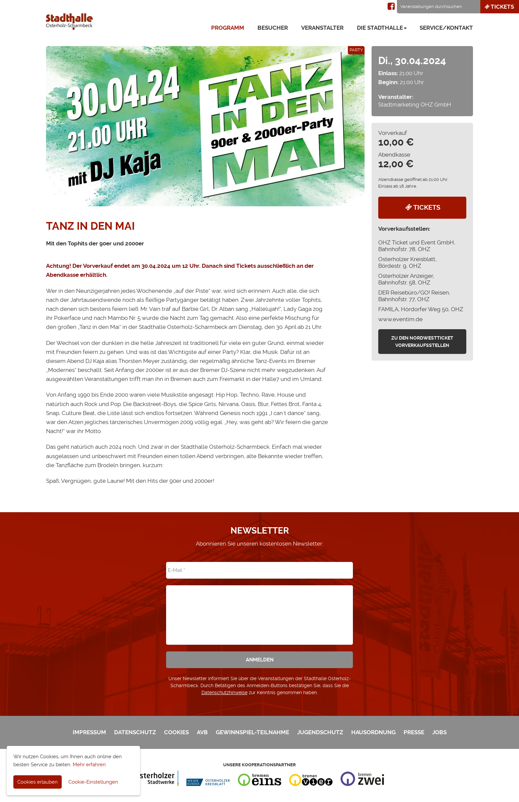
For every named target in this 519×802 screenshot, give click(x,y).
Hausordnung (373, 732)
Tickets (499, 6)
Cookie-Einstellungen (93, 782)
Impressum (89, 732)
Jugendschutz (320, 732)
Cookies (176, 732)
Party (356, 49)
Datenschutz (135, 732)
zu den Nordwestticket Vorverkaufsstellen (422, 341)
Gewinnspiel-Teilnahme (252, 732)
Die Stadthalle (380, 27)
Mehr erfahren (89, 765)
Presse (414, 732)
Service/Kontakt (446, 27)
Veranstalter (322, 27)
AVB (202, 732)
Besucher (272, 27)
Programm (227, 27)
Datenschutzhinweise (224, 692)
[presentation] (259, 610)
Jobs (439, 732)
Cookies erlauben (37, 782)
